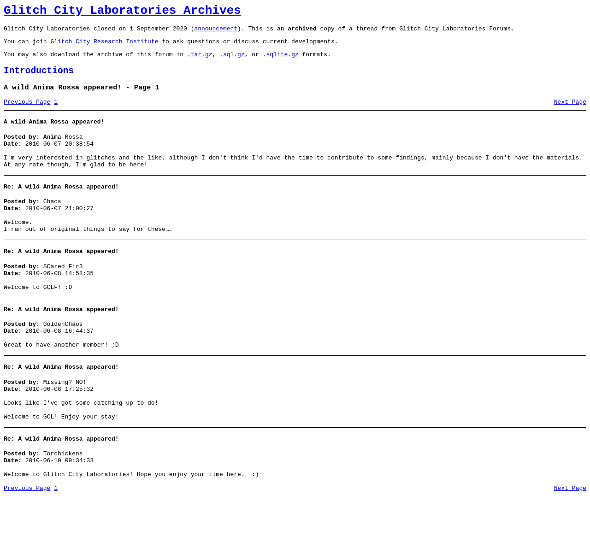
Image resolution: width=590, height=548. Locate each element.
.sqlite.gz (281, 61)
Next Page (570, 113)
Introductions (39, 79)
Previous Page (27, 113)
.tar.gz (199, 61)
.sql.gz (232, 61)
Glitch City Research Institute (104, 46)
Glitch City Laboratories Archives (122, 12)
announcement (215, 32)
